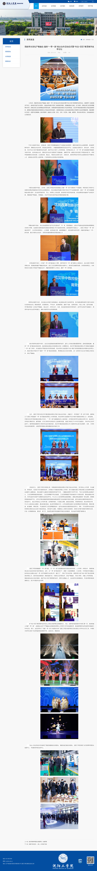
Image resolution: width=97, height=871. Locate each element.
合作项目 (62, 6)
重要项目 (8, 61)
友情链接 (8, 56)
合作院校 (53, 6)
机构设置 (71, 6)
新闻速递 (8, 46)
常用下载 (90, 6)
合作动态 (44, 6)
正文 (93, 39)
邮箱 (76, 1)
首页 (36, 6)
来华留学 (81, 6)
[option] (48, 22)
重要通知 (8, 51)
